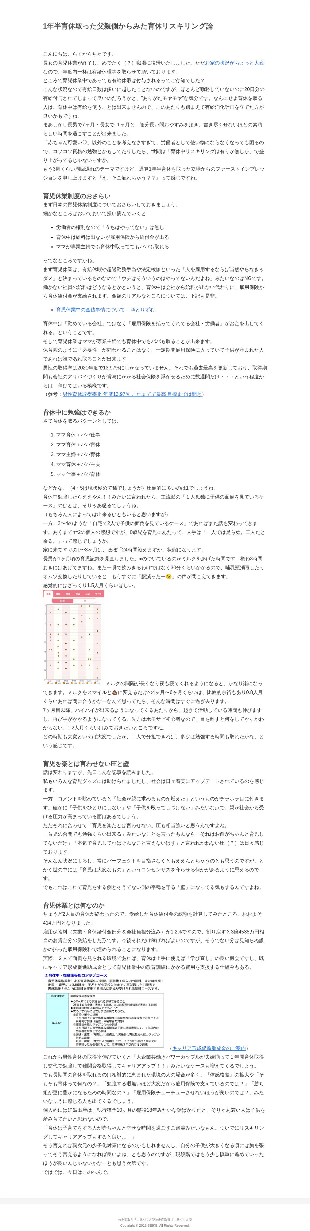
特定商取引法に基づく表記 (136, 1219)
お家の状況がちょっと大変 (234, 62)
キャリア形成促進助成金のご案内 (209, 1048)
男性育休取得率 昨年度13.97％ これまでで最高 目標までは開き (132, 394)
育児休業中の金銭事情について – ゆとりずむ (105, 309)
